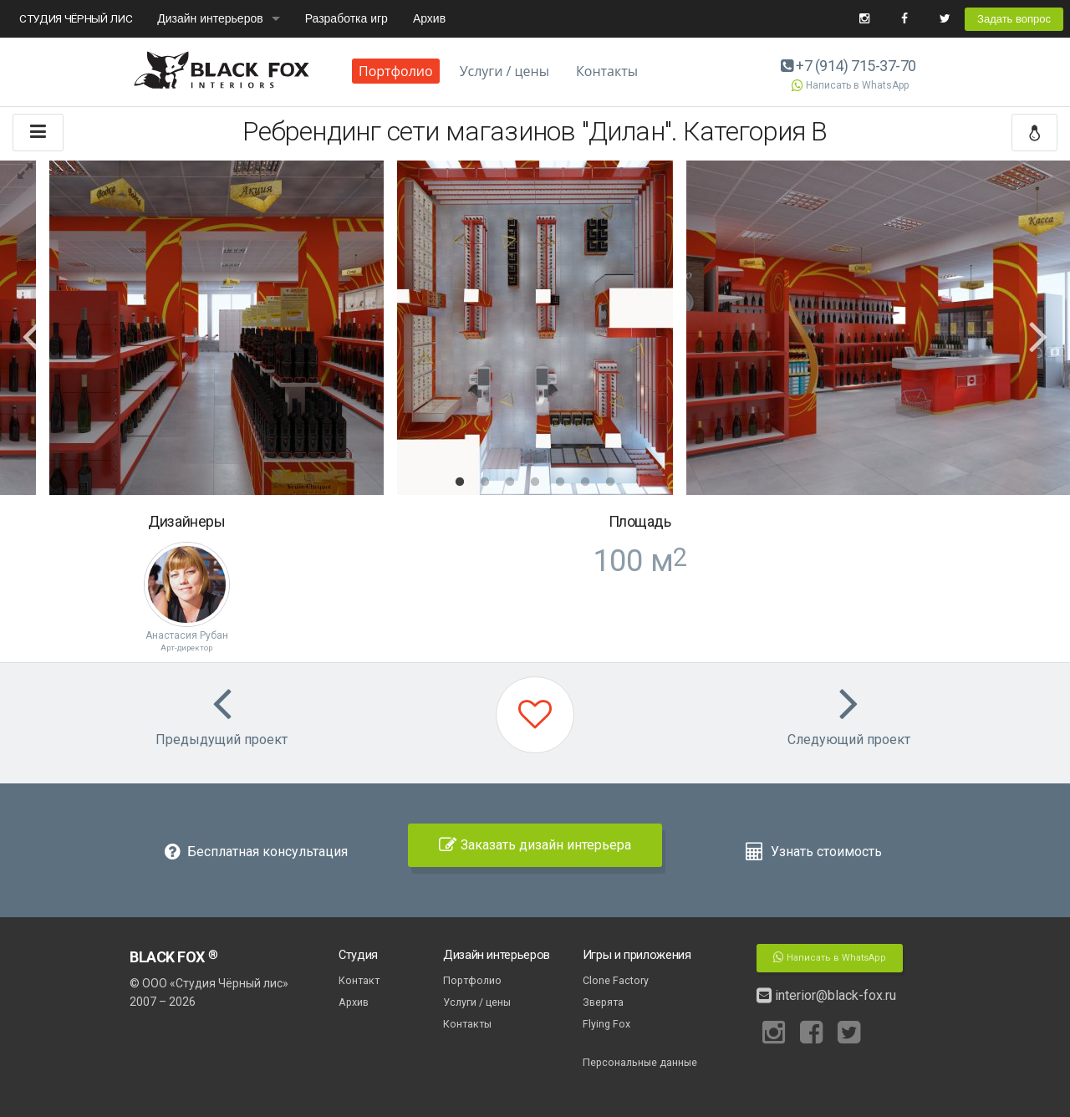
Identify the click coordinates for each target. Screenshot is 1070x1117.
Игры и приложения (637, 954)
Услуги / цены (504, 71)
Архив (429, 18)
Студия (358, 954)
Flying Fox (606, 1024)
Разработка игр (346, 18)
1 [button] (459, 482)
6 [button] (585, 482)
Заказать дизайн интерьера (535, 845)
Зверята (603, 1002)
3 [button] (510, 482)
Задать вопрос (1014, 19)
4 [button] (535, 482)
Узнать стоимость (814, 851)
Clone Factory (616, 980)
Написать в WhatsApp (848, 85)
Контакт (359, 980)
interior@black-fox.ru (826, 995)
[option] (535, 328)
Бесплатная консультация (256, 851)
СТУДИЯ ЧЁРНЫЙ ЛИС (75, 18)
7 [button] (610, 482)
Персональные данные (640, 1062)
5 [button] (560, 482)
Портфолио (396, 71)
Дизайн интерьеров (209, 18)
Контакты (607, 71)
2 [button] (484, 482)
